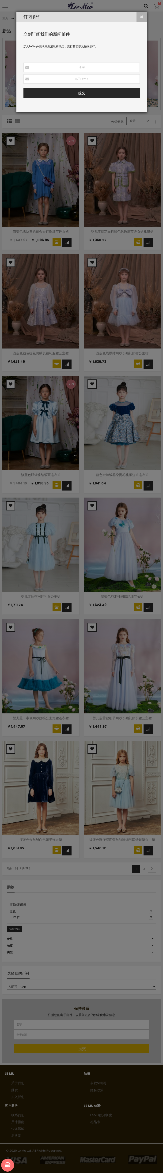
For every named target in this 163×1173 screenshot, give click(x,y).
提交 (81, 93)
